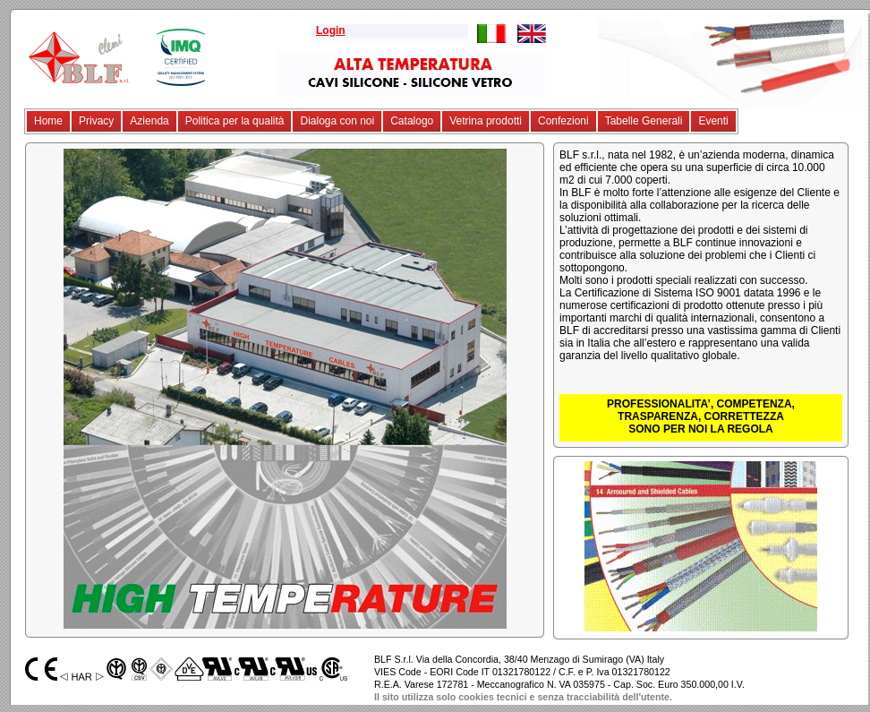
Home (48, 121)
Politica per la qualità (235, 121)
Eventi (713, 121)
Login (330, 30)
